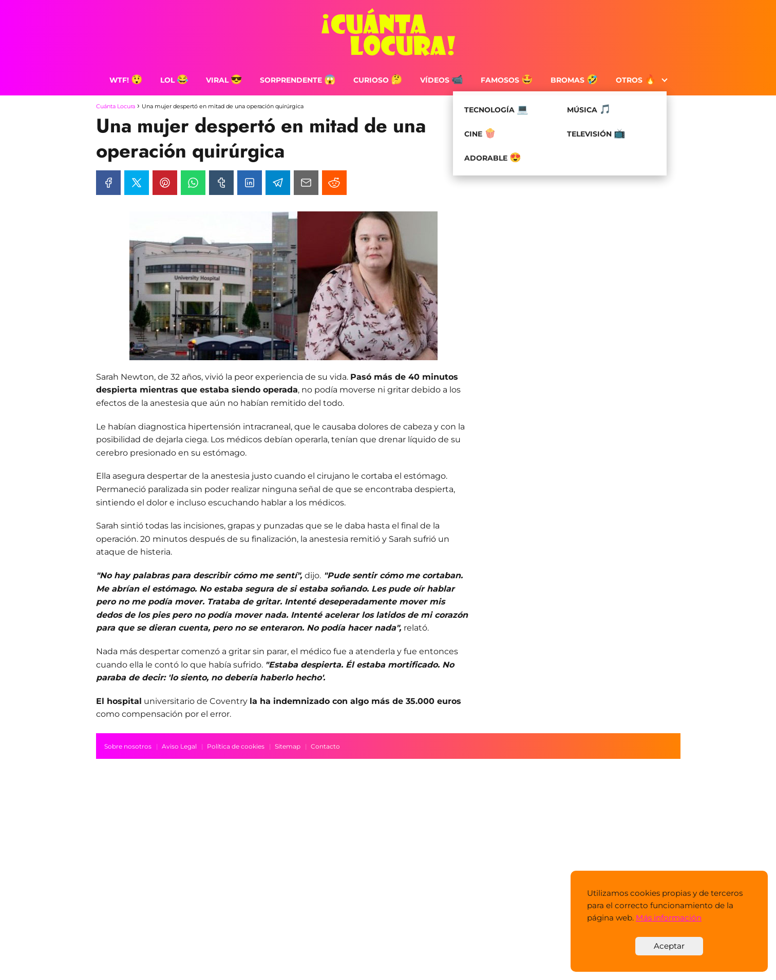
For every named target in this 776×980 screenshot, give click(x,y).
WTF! (126, 80)
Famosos (507, 80)
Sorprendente (298, 80)
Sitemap (287, 746)
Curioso (378, 80)
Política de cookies (235, 746)
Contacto (325, 746)
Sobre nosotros (128, 746)
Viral (224, 80)
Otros (636, 80)
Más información (669, 918)
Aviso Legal (179, 746)
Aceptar (669, 946)
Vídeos (441, 80)
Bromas (574, 80)
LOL (174, 80)
